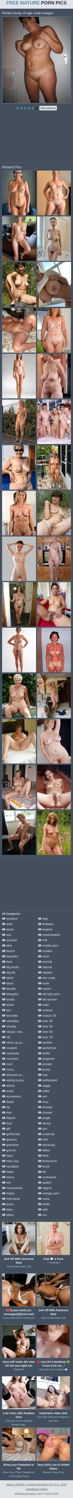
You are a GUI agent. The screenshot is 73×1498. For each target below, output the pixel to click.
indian (8, 1193)
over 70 (45, 1037)
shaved (45, 1107)
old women (47, 999)
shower (45, 1112)
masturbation (49, 934)
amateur (10, 918)
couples (9, 1048)
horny (8, 1177)
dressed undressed (17, 1075)
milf (42, 940)
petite (44, 1053)
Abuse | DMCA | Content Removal (26, 1484)
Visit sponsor (48, 108)
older (43, 1004)
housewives (12, 1188)
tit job (44, 1166)
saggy (44, 1085)
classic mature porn (17, 1031)
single (44, 1118)
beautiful (10, 956)
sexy (43, 1101)
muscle (45, 961)
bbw (7, 945)
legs (43, 918)
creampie (10, 1053)
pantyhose (47, 1048)
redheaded (47, 1080)
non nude (46, 978)
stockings (46, 1145)
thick (43, 1155)
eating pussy (13, 1080)
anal (7, 924)
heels (8, 1171)
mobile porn (48, 945)
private (45, 1064)
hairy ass (10, 1161)
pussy (44, 1069)
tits (42, 1171)
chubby (9, 1026)
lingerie (45, 929)
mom (43, 956)
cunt (7, 1064)
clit (6, 1037)
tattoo (44, 1150)
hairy (7, 1155)
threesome (47, 1161)
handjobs (10, 1166)
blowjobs (10, 994)
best (7, 961)
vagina (45, 1188)
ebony (8, 1085)
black (8, 983)
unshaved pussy (51, 1177)
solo (43, 1139)
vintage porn (49, 1193)
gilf (6, 1128)
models (45, 951)
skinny (44, 1123)
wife (43, 1209)
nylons (44, 988)
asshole (9, 940)
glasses (9, 1139)
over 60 (45, 1031)
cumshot (10, 1058)
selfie (44, 1091)
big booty (10, 967)
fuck (7, 1123)
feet (6, 1112)
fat (6, 1107)
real (42, 1075)
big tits (8, 972)
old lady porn (49, 994)
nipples (45, 972)
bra (6, 1010)
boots (8, 1004)
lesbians (46, 924)
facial (8, 1101)
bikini (7, 978)
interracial (11, 1198)
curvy (8, 1069)
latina (8, 1215)
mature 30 (47, 1015)
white (44, 1204)
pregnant (46, 1058)
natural (45, 967)
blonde (9, 988)
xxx (42, 1215)
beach (8, 951)
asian (8, 929)
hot (6, 1182)
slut (42, 1128)
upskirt (45, 1182)
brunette (10, 1015)
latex (7, 1209)
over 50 (45, 1026)
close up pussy (14, 1042)
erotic (8, 1091)
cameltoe (10, 1021)
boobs (8, 999)
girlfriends (11, 1134)
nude (43, 983)
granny (9, 1150)
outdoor (45, 1010)
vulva (44, 1198)
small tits (46, 1134)
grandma (10, 1145)
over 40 (45, 1021)
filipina (8, 1118)
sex (42, 1096)
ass (6, 934)
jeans (8, 1204)
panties (45, 1042)
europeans (11, 1096)
